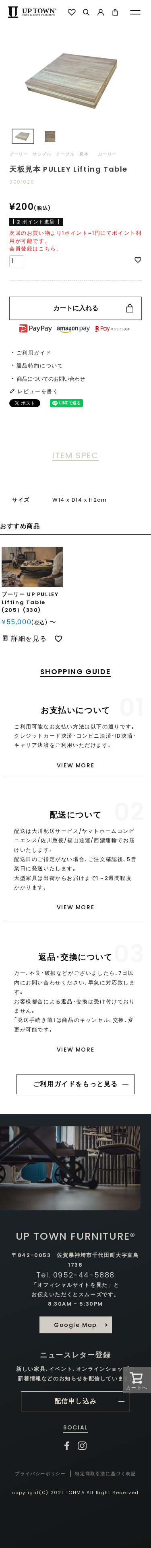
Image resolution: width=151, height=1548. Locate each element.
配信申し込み (75, 1401)
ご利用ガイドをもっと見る (75, 1084)
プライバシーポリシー (40, 1473)
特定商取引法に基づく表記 (105, 1473)
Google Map (75, 1325)
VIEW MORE (75, 765)
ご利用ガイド (34, 353)
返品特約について (40, 365)
